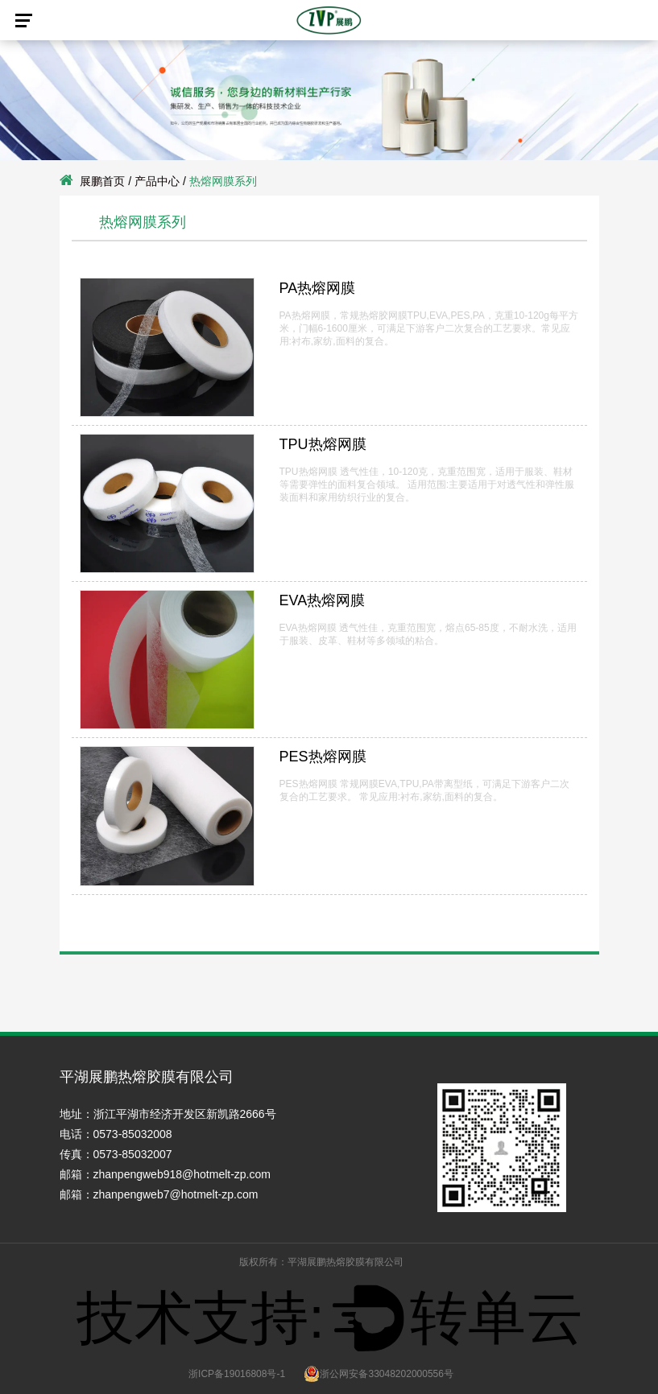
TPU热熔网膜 (322, 444)
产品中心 (157, 181)
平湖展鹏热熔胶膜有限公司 (345, 1262)
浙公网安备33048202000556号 (378, 1374)
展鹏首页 (102, 181)
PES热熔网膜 (322, 757)
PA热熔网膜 (317, 288)
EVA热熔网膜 (322, 600)
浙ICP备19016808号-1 (236, 1374)
